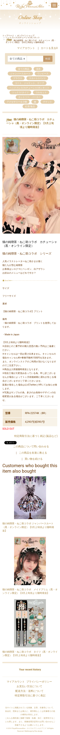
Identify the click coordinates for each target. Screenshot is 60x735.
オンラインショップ (25, 36)
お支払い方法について (29, 686)
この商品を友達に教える (33, 452)
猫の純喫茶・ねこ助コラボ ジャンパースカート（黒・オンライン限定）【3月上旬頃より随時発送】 (28, 527)
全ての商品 (23, 69)
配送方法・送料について (29, 691)
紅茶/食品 (30, 106)
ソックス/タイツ (20, 92)
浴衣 (38, 69)
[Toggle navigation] (54, 5)
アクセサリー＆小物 (17, 101)
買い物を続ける (34, 458)
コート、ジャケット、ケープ (29, 83)
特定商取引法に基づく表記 (30, 695)
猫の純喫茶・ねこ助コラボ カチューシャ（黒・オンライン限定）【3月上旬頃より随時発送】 (31, 40)
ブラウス (17, 78)
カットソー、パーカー (29, 97)
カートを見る (49, 48)
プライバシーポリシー (39, 681)
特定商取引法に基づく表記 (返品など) (36, 436)
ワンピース (42, 73)
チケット (47, 101)
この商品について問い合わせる (31, 446)
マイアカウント (26, 48)
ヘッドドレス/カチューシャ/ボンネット (23, 37)
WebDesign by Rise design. (33, 731)
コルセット (41, 92)
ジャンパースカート (20, 73)
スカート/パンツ (37, 78)
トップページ (8, 36)
